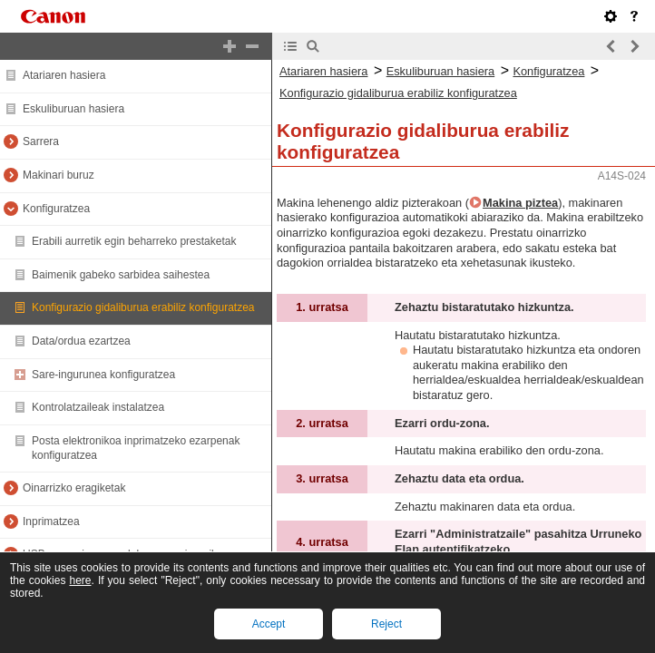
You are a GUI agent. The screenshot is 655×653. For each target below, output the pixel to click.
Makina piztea (520, 203)
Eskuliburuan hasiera (73, 108)
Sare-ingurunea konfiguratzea (103, 374)
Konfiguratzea (56, 208)
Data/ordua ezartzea (81, 341)
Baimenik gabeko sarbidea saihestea (121, 274)
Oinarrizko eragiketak (74, 488)
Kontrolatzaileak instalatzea (98, 407)
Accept (269, 624)
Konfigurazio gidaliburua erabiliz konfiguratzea (143, 307)
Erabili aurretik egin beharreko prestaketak (134, 241)
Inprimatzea (51, 521)
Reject (386, 624)
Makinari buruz (58, 175)
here (80, 580)
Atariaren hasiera (64, 75)
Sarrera (41, 141)
